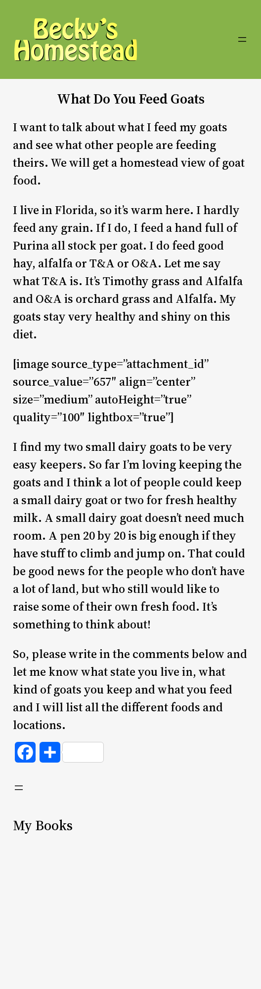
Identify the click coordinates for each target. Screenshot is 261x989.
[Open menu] (242, 39)
